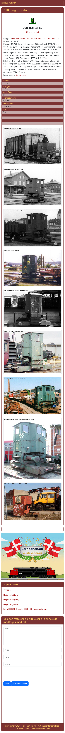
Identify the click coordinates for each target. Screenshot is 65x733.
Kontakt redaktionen (41, 728)
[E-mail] (32, 664)
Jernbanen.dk (8, 2)
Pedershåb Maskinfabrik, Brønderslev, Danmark (33, 38)
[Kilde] (32, 650)
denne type (21, 75)
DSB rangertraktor (15, 10)
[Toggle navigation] (60, 3)
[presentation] (21, 674)
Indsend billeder (20, 683)
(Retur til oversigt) (32, 32)
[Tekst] (32, 635)
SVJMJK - (6, 590)
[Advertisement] (32, 705)
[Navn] (32, 657)
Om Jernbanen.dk (22, 728)
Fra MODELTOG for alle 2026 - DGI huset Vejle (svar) (25, 609)
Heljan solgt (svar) (11, 595)
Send (7, 683)
